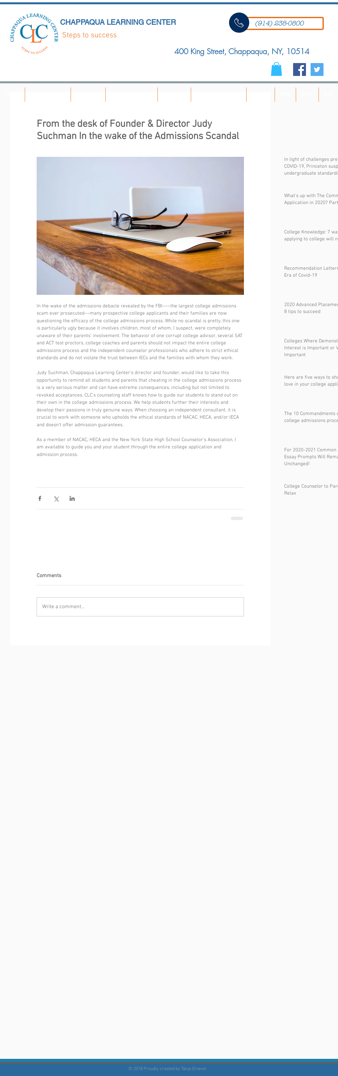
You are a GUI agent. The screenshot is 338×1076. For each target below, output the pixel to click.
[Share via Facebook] (40, 498)
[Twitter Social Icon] (317, 69)
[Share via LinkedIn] (72, 498)
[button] (276, 69)
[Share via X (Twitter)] (56, 498)
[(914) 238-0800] (279, 23)
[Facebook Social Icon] (299, 69)
